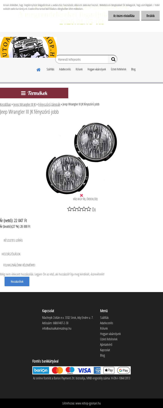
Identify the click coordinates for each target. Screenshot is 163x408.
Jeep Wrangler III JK (24, 104)
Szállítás (50, 69)
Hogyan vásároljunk (96, 69)
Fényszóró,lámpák (49, 104)
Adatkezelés (65, 69)
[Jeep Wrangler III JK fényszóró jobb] (81, 123)
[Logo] (28, 47)
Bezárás (150, 15)
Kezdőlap (5, 104)
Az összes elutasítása (123, 15)
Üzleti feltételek (118, 69)
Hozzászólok (17, 281)
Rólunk (79, 69)
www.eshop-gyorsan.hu (88, 403)
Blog (133, 69)
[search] (112, 60)
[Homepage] (38, 69)
